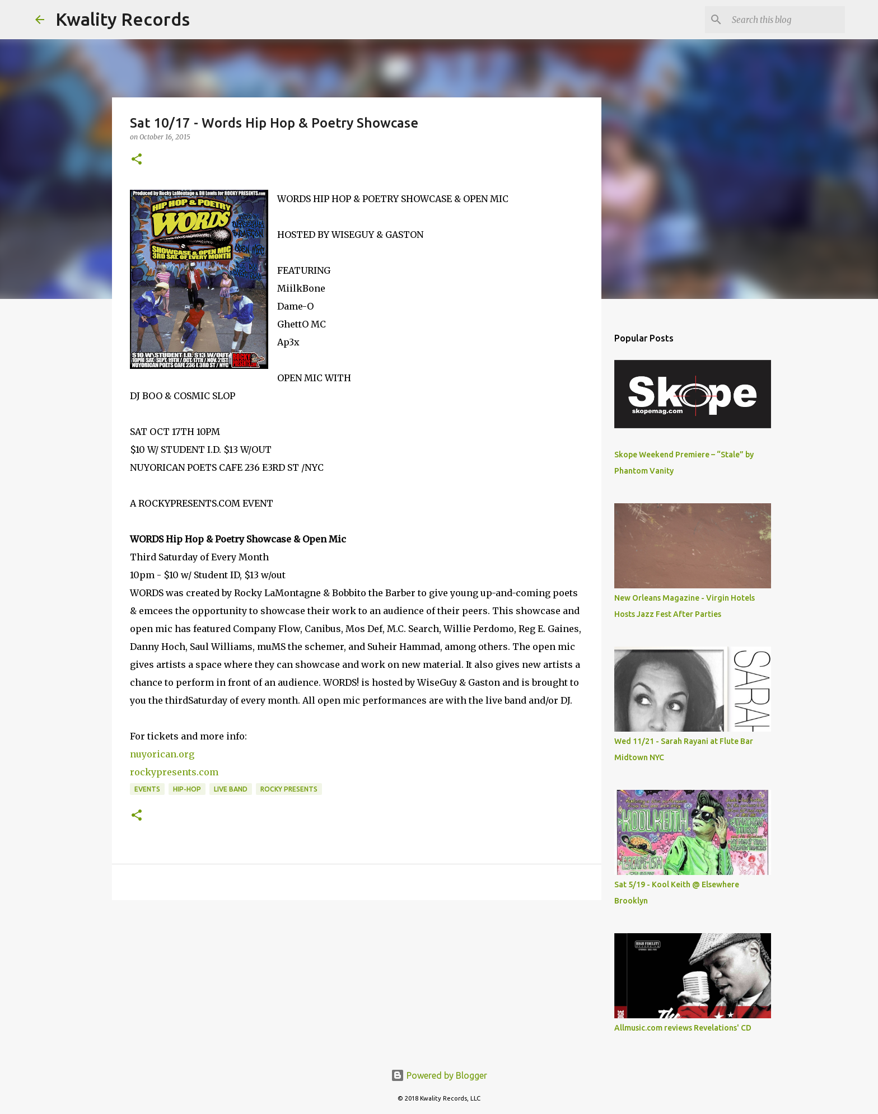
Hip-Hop (187, 789)
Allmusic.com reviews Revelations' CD (682, 1027)
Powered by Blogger (439, 1075)
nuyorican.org (162, 754)
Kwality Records (122, 19)
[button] (136, 159)
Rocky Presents (288, 789)
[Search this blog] (786, 19)
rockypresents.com (174, 772)
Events (147, 789)
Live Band (230, 789)
